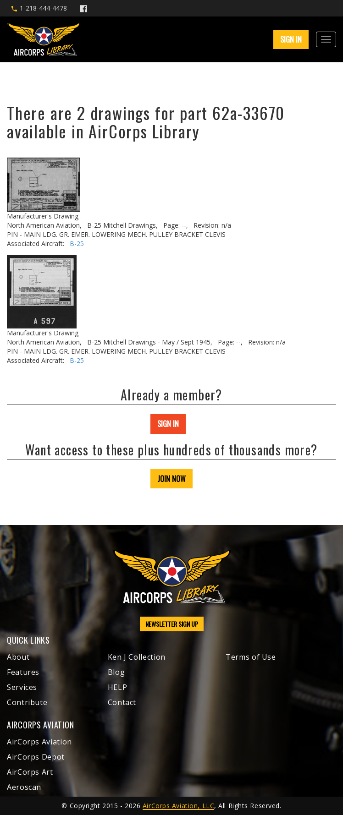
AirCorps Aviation (39, 742)
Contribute (27, 702)
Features (23, 672)
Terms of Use (251, 657)
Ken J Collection (137, 657)
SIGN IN (291, 39)
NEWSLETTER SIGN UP (171, 624)
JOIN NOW (171, 478)
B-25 (77, 243)
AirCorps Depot (36, 757)
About (18, 657)
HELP (117, 687)
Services (22, 687)
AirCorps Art (30, 772)
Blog (116, 672)
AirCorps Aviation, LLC (178, 805)
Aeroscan (24, 787)
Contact (122, 702)
